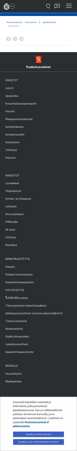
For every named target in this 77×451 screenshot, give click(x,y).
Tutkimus (11, 150)
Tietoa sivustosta (16, 321)
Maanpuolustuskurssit (19, 119)
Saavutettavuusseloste (19, 352)
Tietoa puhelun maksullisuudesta (25, 305)
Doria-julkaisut (14, 214)
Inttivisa (10, 237)
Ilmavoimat (30, 22)
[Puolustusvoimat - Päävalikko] (12, 6)
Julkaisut (11, 206)
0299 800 (12, 298)
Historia (10, 157)
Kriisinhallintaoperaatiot (21, 103)
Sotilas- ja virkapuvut (18, 198)
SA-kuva (10, 229)
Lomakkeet (12, 183)
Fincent (10, 111)
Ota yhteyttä (13, 373)
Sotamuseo (12, 142)
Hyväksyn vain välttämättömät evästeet (38, 441)
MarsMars (11, 245)
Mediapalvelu (13, 381)
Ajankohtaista (49, 22)
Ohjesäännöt (13, 191)
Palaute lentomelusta (18, 274)
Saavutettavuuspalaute (19, 282)
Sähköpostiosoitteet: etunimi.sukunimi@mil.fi (34, 313)
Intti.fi (9, 88)
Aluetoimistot (14, 328)
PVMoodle (11, 222)
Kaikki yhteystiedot (17, 336)
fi (39, 22)
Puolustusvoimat (14, 22)
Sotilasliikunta (14, 126)
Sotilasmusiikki (14, 134)
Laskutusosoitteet (16, 344)
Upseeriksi (11, 96)
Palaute (10, 266)
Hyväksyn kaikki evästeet (38, 434)
